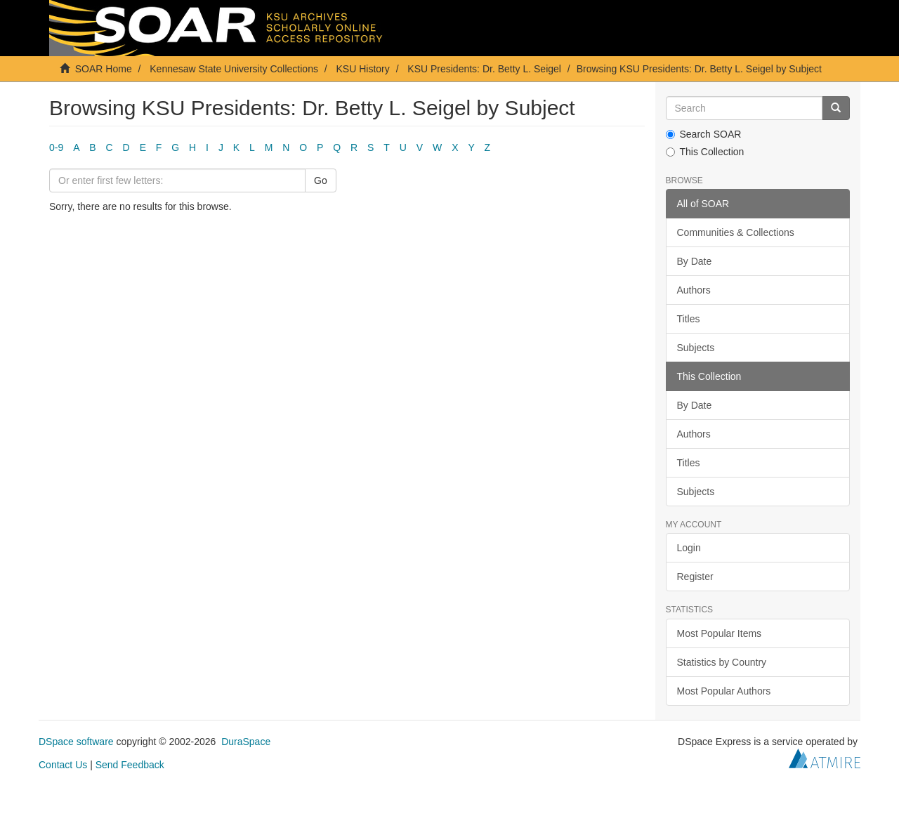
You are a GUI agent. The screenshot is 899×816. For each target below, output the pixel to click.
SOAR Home (103, 68)
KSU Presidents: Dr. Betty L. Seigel (484, 68)
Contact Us (63, 764)
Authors (694, 290)
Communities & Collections (735, 232)
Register (695, 576)
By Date (694, 261)
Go (320, 180)
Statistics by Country (722, 662)
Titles (688, 318)
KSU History (363, 68)
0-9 (56, 147)
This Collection (705, 151)
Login (689, 547)
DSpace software (76, 741)
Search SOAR (704, 134)
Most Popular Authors (724, 691)
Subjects (696, 347)
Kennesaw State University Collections (234, 68)
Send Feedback (130, 764)
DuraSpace (245, 741)
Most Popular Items (719, 633)
